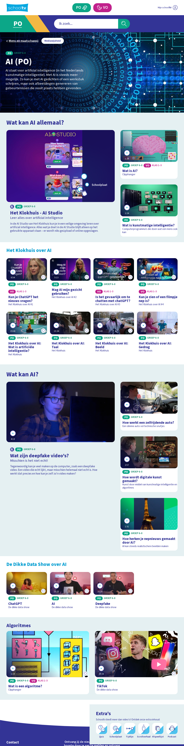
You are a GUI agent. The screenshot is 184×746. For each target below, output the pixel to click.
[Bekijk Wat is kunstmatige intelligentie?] (148, 210)
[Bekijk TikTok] (136, 654)
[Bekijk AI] (70, 592)
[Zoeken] (124, 24)
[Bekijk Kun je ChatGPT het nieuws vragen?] (26, 283)
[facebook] (153, 734)
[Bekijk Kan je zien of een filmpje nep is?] (157, 283)
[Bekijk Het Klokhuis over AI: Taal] (70, 333)
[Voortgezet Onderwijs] (102, 7)
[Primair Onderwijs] (81, 7)
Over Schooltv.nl (19, 735)
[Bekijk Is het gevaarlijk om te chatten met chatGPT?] (113, 283)
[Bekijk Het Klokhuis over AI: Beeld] (113, 333)
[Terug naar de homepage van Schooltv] (17, 8)
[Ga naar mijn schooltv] (160, 7)
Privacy (12, 740)
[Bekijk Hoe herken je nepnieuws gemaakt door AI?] (148, 524)
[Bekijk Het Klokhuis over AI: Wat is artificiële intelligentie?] (26, 335)
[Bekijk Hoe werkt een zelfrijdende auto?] (148, 406)
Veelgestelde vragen (22, 730)
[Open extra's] (174, 734)
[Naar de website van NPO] (175, 7)
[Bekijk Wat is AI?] (148, 154)
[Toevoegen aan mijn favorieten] (43, 277)
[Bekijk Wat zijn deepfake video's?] (60, 430)
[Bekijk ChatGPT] (26, 592)
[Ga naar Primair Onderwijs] (22, 23)
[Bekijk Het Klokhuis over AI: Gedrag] (157, 333)
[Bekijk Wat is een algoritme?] (47, 654)
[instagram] (160, 734)
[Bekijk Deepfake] (113, 592)
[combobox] (86, 24)
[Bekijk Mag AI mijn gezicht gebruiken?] (70, 280)
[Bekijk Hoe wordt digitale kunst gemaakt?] (148, 464)
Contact (12, 725)
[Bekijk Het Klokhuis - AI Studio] (60, 182)
